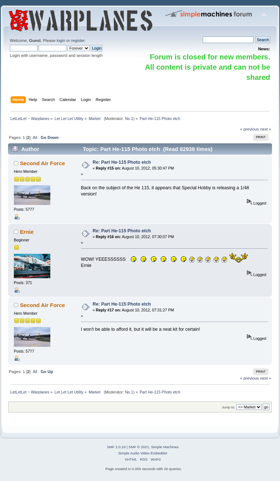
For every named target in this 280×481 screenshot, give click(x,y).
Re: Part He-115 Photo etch (122, 162)
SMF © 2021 (139, 447)
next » (265, 129)
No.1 (129, 118)
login (61, 40)
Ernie (27, 232)
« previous (249, 129)
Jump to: (228, 407)
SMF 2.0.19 (116, 447)
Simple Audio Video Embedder (142, 453)
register (78, 40)
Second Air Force (42, 163)
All (35, 137)
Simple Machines (165, 447)
